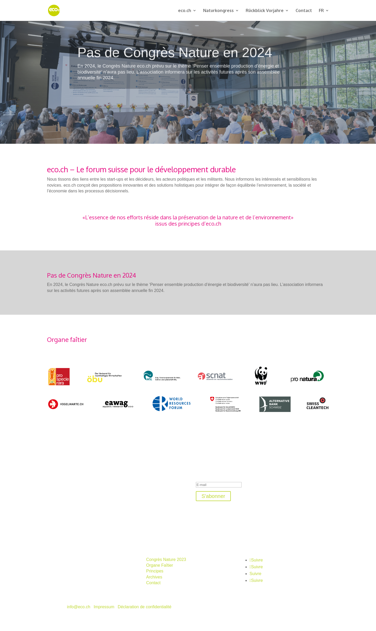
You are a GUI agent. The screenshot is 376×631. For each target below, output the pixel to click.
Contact (304, 11)
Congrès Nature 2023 (166, 559)
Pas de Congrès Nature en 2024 (174, 58)
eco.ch (184, 11)
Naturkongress (218, 11)
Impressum (104, 607)
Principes (154, 571)
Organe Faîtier (159, 565)
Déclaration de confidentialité (144, 607)
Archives (154, 577)
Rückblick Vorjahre (265, 11)
